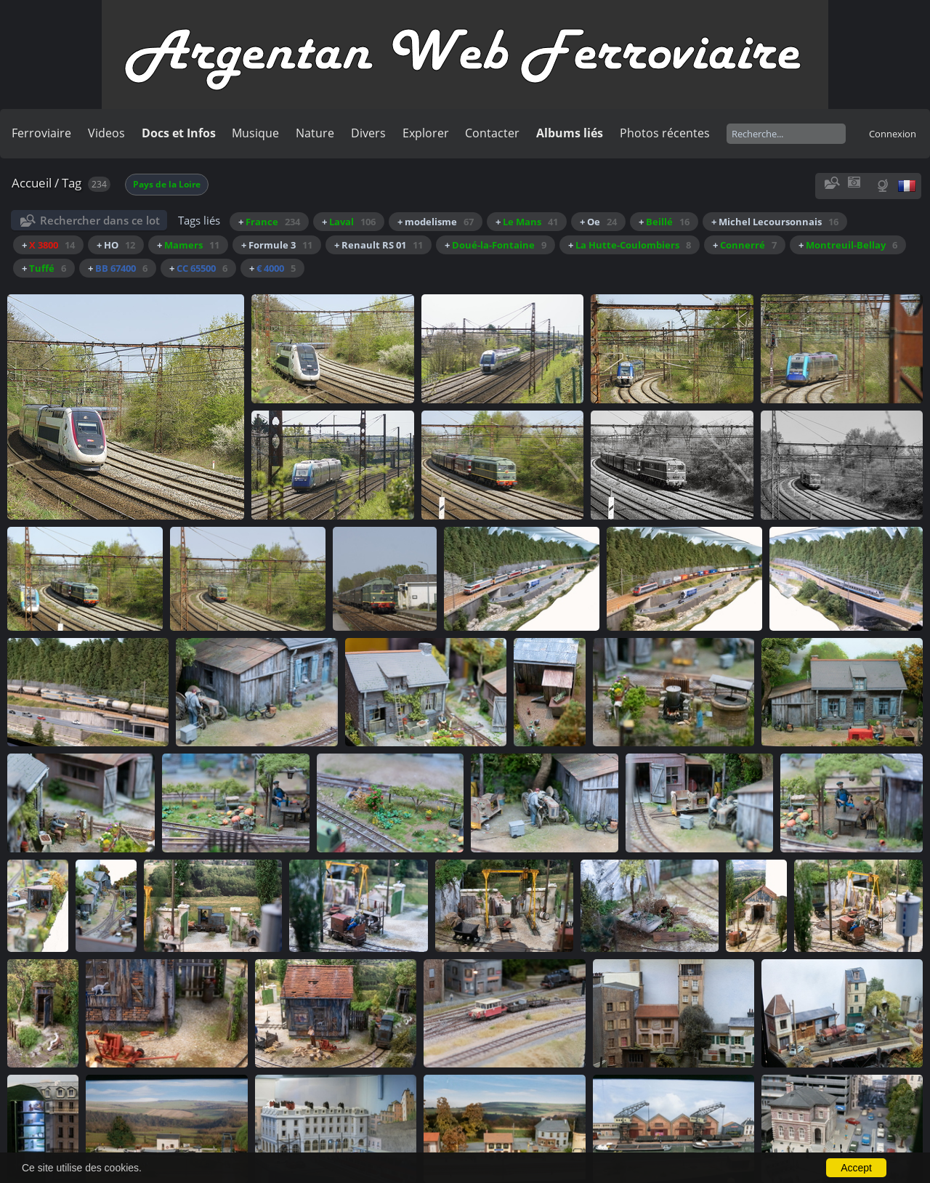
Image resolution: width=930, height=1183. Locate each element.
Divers (368, 133)
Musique (255, 133)
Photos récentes (665, 133)
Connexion (892, 133)
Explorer (426, 133)
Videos (106, 133)
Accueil (32, 182)
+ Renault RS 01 (378, 244)
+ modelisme (435, 221)
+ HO (116, 244)
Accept (856, 1168)
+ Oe (598, 221)
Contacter (492, 133)
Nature (315, 133)
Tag (71, 182)
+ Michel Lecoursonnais (774, 221)
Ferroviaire (41, 133)
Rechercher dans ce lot (100, 220)
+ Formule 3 (276, 244)
